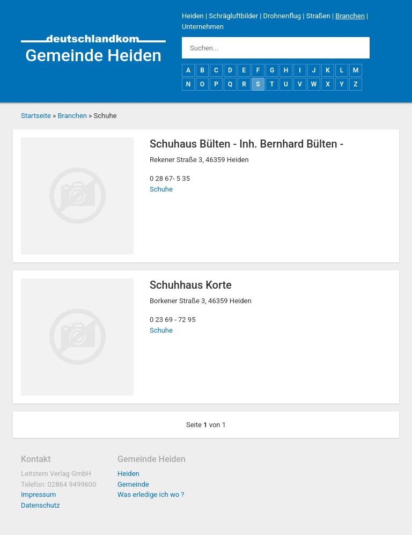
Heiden (193, 16)
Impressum (38, 494)
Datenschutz (40, 505)
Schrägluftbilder (233, 16)
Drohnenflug (282, 16)
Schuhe (161, 189)
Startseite (36, 116)
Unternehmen (203, 27)
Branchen (350, 16)
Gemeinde (133, 484)
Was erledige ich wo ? (151, 494)
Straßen (318, 16)
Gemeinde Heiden (93, 55)
